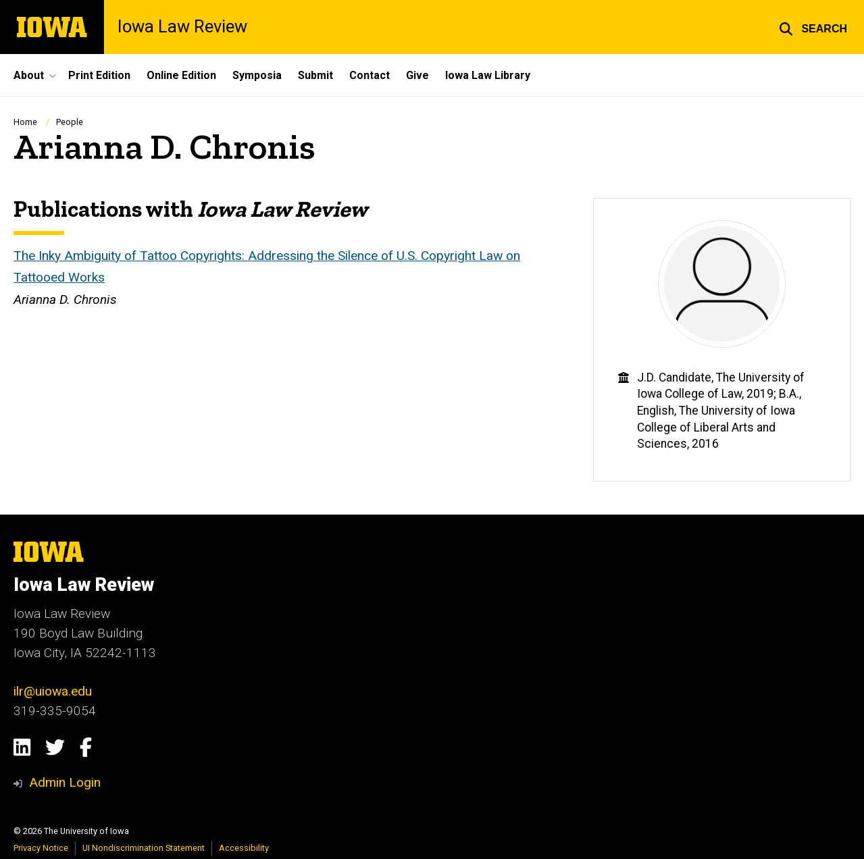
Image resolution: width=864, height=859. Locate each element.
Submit (315, 75)
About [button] (29, 75)
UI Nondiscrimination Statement (143, 848)
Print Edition (99, 75)
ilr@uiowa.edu (53, 691)
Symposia (257, 75)
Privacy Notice (41, 848)
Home (25, 122)
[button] (813, 27)
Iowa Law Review (182, 27)
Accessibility (244, 848)
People (69, 122)
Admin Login (65, 782)
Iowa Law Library (487, 75)
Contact (369, 75)
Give (417, 75)
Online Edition (181, 75)
